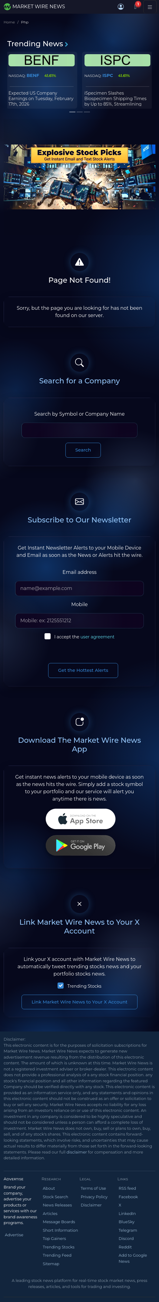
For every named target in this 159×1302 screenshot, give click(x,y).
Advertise (14, 1234)
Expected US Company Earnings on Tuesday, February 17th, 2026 (40, 98)
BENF (33, 75)
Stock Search (55, 1196)
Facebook (128, 1196)
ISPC (107, 75)
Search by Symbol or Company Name (79, 414)
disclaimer (77, 1152)
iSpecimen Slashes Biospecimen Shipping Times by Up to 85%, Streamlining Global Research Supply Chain (116, 101)
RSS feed (127, 1188)
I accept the (84, 637)
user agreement (97, 637)
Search (83, 450)
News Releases (57, 1205)
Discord (126, 1238)
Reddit (125, 1246)
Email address (79, 572)
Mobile (79, 604)
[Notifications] (135, 6)
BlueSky (126, 1221)
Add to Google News (133, 1258)
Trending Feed (57, 1255)
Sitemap (51, 1263)
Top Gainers (54, 1238)
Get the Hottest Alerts (83, 670)
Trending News (38, 43)
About (49, 1188)
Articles (50, 1213)
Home (9, 22)
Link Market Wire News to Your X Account (79, 1002)
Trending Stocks (84, 986)
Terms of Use (93, 1188)
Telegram (128, 1230)
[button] (121, 6)
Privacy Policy (94, 1196)
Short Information (60, 1230)
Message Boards (59, 1221)
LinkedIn (127, 1213)
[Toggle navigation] (150, 6)
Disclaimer (91, 1205)
